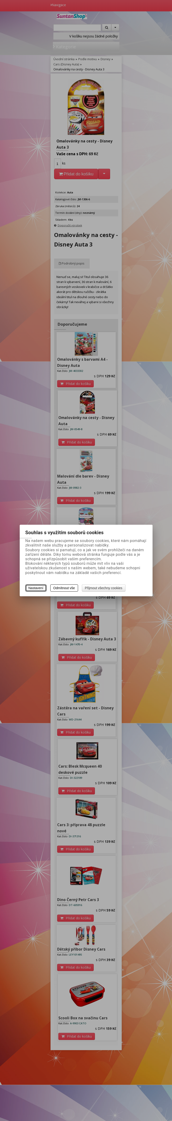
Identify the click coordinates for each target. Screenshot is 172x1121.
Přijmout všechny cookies (103, 588)
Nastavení (35, 588)
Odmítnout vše (64, 588)
